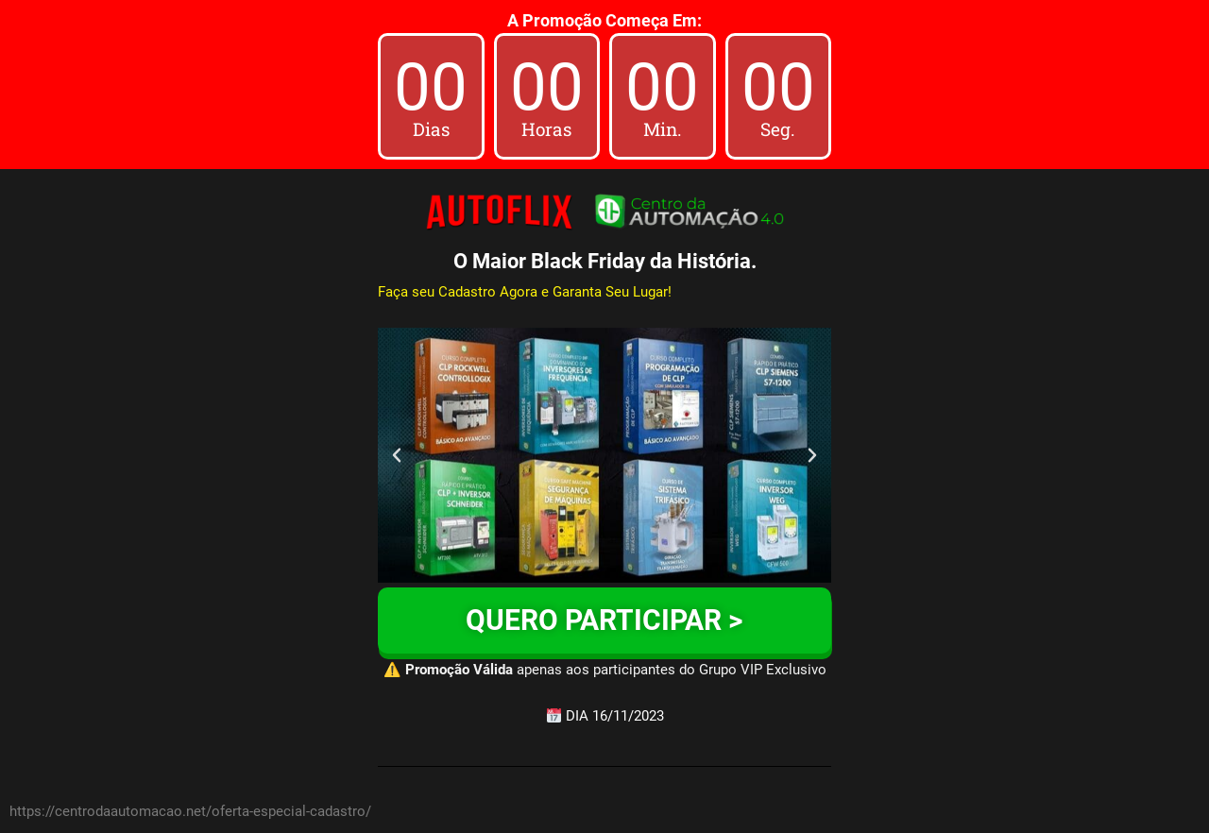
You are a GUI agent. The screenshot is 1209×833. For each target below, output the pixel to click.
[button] (396, 455)
